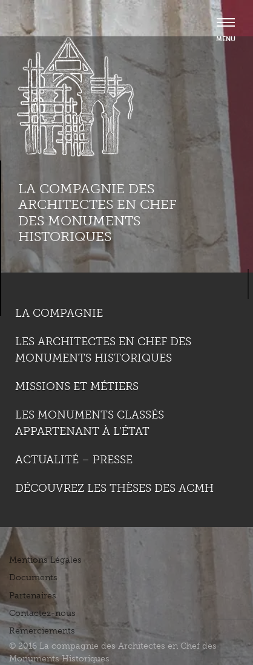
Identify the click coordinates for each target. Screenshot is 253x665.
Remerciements (42, 631)
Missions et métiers (77, 386)
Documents (33, 577)
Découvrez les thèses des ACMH (114, 488)
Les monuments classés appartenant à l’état (89, 423)
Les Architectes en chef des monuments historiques (103, 350)
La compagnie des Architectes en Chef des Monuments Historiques (97, 212)
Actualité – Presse (74, 459)
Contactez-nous (42, 613)
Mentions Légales (45, 560)
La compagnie (59, 313)
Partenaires (32, 596)
